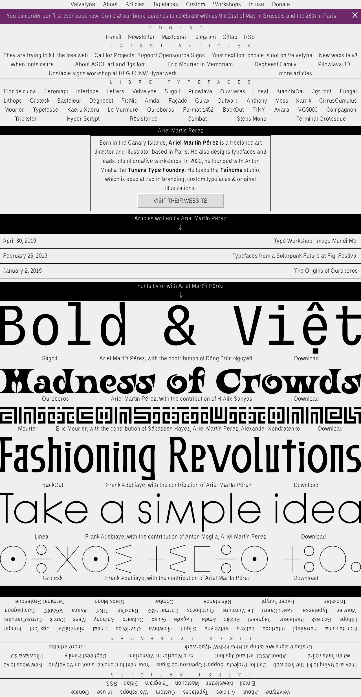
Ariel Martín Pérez (122, 359)
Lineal (261, 92)
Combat (197, 119)
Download (306, 359)
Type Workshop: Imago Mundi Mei (180, 241)
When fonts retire (32, 64)
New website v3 (338, 55)
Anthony (257, 101)
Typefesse (45, 110)
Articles (135, 4)
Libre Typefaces (184, 83)
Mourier (14, 110)
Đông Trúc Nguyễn (229, 359)
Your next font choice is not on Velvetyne (262, 55)
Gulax (202, 101)
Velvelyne (145, 92)
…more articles (293, 74)
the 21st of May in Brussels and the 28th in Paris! (280, 16)
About (110, 4)
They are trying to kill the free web (45, 55)
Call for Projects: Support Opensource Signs (149, 55)
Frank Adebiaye (125, 485)
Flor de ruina (20, 92)
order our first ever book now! (62, 16)
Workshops (227, 4)
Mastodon (174, 37)
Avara (281, 110)
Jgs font (322, 92)
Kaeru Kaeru (83, 110)
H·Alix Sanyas (234, 399)
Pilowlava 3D (334, 64)
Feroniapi (56, 92)
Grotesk (40, 101)
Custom (195, 4)
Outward (228, 101)
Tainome (231, 170)
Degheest (101, 101)
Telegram (204, 37)
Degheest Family (276, 64)
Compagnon (341, 110)
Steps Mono (252, 119)
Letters (115, 92)
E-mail (114, 37)
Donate (281, 4)
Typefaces (165, 4)
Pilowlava (200, 92)
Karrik (303, 101)
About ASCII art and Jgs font (110, 64)
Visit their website (180, 201)
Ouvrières (232, 92)
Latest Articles (184, 46)
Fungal (348, 92)
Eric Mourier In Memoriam (200, 64)
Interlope (87, 92)
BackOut (233, 110)
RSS (249, 37)
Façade (178, 101)
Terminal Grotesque (321, 119)
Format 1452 (198, 110)
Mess (282, 101)
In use (256, 4)
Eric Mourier (71, 429)
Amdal (153, 101)
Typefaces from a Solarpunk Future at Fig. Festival (180, 256)
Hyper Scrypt (83, 119)
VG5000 (308, 110)
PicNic (129, 101)
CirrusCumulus (338, 101)
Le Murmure (123, 110)
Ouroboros (160, 110)
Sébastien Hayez (169, 429)
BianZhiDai (290, 92)
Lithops (13, 101)
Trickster (26, 119)
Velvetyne (83, 4)
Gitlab (230, 37)
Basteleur (69, 101)
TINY (259, 110)
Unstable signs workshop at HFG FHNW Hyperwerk (113, 74)
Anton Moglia (201, 537)
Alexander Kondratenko (270, 429)
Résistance (144, 119)
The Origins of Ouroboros (180, 271)
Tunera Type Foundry (156, 170)
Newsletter (141, 37)
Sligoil (172, 92)
